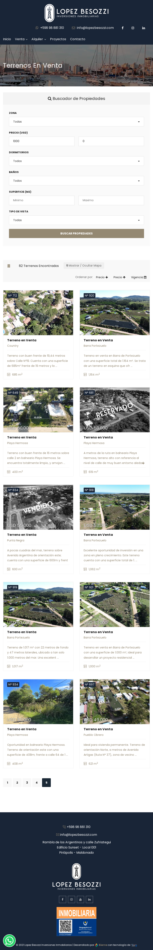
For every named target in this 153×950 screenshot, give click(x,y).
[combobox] (76, 121)
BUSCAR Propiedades (76, 233)
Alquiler (37, 39)
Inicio (7, 39)
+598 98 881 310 (50, 27)
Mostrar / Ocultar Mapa (83, 265)
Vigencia (138, 277)
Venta (20, 39)
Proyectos (58, 39)
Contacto (77, 39)
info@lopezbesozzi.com (93, 27)
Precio (102, 277)
